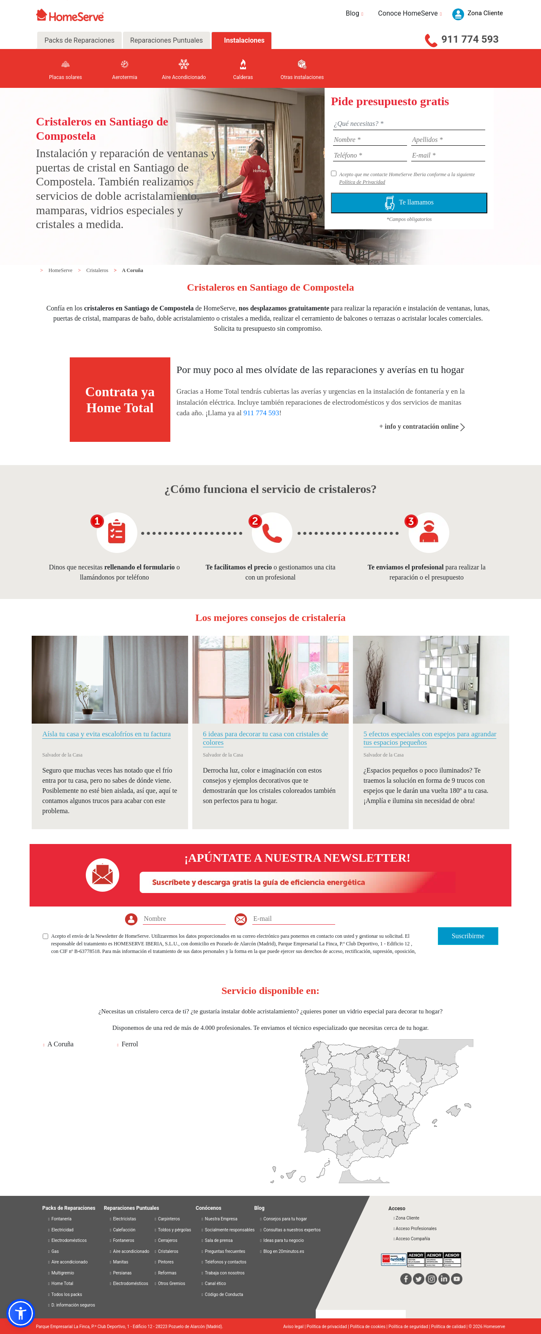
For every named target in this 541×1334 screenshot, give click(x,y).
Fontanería (59, 1219)
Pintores (164, 1262)
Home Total (60, 1283)
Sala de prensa (216, 1240)
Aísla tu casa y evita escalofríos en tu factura (106, 734)
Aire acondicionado (67, 1262)
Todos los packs (64, 1294)
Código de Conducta (222, 1294)
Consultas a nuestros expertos (289, 1230)
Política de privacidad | (328, 1326)
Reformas (165, 1273)
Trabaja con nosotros (223, 1273)
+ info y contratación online (422, 426)
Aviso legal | (295, 1326)
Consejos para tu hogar (283, 1219)
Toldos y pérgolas (172, 1230)
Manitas (118, 1262)
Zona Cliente (406, 1218)
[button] (20, 1313)
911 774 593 (470, 39)
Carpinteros (167, 1219)
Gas (53, 1251)
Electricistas (122, 1219)
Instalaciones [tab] (244, 40)
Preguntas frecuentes (223, 1251)
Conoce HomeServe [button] (411, 13)
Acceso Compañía (411, 1238)
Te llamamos (409, 203)
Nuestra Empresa (219, 1219)
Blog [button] (356, 13)
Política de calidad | (450, 1326)
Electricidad (60, 1230)
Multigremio (60, 1273)
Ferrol (130, 1044)
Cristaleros (97, 270)
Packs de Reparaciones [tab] (79, 40)
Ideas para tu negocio (281, 1240)
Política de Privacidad (362, 182)
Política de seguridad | (409, 1326)
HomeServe (61, 270)
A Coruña (132, 270)
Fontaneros (121, 1240)
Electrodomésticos (67, 1240)
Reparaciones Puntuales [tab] (166, 40)
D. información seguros (71, 1305)
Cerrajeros (165, 1240)
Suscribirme (468, 935)
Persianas (120, 1273)
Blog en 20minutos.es (281, 1251)
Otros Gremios (169, 1283)
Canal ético (213, 1283)
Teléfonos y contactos (223, 1262)
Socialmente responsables (227, 1230)
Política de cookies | (369, 1326)
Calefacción (122, 1230)
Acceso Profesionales (415, 1228)
